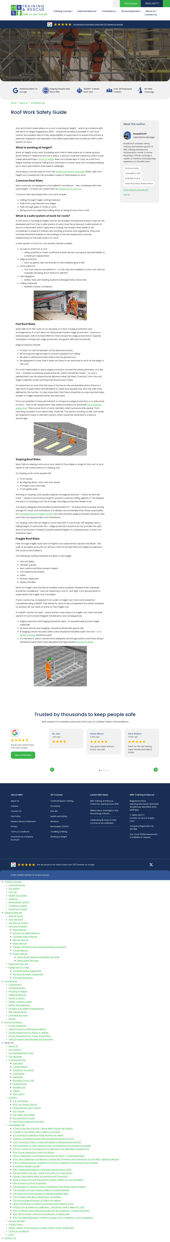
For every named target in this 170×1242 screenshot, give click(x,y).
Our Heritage (15, 1056)
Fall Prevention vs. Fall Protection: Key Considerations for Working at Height (52, 1145)
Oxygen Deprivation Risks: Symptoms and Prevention (40, 1176)
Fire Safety (55, 806)
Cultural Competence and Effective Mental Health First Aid (43, 1138)
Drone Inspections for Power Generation (29, 1036)
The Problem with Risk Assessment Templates (37, 1197)
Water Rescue (20, 953)
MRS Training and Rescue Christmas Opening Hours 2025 (42, 1169)
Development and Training (27, 1107)
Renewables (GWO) (59, 826)
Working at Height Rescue (26, 933)
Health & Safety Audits (20, 1001)
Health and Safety (58, 816)
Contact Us (151, 14)
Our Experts (14, 1049)
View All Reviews (23, 755)
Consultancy (10, 981)
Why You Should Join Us (25, 1104)
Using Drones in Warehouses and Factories (30, 1039)
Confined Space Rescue (25, 936)
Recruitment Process (24, 1118)
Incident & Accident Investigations (26, 1008)
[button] (99, 770)
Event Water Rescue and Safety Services (38, 957)
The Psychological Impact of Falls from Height (37, 1200)
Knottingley (19, 1073)
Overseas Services (18, 1015)
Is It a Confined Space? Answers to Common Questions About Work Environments (55, 1162)
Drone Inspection (13, 1022)
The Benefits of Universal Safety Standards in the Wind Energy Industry (49, 1186)
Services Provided (17, 926)
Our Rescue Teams (18, 922)
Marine (12, 1018)
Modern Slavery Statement (23, 821)
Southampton (20, 1083)
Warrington (19, 1094)
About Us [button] (150, 11)
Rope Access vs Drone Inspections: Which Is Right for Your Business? (48, 1179)
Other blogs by (136, 190)
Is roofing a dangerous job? (27, 1166)
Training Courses (13, 881)
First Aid (54, 811)
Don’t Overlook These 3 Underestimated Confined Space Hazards (47, 1142)
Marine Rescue (20, 940)
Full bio (127, 194)
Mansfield (18, 1077)
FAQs (11, 1234)
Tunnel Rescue (20, 950)
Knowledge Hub (38, 102)
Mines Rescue (20, 943)
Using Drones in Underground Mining (27, 1029)
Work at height (46, 159)
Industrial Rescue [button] (86, 11)
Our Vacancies (20, 1101)
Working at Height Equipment (28, 974)
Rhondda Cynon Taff (23, 1080)
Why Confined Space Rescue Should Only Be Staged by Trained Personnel (51, 1210)
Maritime (54, 821)
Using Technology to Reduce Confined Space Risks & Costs (43, 1203)
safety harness (27, 635)
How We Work (15, 919)
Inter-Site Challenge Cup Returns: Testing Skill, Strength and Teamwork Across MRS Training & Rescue (66, 1159)
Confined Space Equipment (27, 970)
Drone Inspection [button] (130, 11)
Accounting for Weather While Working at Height (38, 1135)
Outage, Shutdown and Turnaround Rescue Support (39, 946)
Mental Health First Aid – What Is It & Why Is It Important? (43, 1173)
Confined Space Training (61, 801)
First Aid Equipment (23, 977)
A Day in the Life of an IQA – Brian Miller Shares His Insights (43, 1128)
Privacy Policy (15, 1224)
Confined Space (16, 885)
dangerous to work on (70, 188)
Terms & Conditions (20, 831)
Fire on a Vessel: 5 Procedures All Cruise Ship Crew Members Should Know (51, 1149)
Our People (18, 1111)
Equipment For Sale (18, 967)
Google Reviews (16, 1221)
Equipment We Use (18, 964)
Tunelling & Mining (58, 831)
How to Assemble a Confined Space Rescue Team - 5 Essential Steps (48, 1155)
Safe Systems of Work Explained (29, 1183)
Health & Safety (16, 998)
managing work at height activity (36, 513)
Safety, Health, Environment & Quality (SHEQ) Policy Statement (41, 1227)
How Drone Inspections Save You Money (33, 1152)
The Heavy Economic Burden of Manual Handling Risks (41, 1193)
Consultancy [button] (109, 11)
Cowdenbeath (20, 1066)
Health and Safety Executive (70, 171)
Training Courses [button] (62, 11)
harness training (84, 642)
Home (13, 102)
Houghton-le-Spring (23, 1070)
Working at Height (58, 836)
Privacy (14, 826)
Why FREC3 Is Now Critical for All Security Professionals (41, 1214)
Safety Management (19, 1005)
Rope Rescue (19, 929)
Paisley (16, 1090)
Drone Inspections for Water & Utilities (28, 1032)
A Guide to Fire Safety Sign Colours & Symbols (36, 1131)
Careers (14, 806)
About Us (24, 102)
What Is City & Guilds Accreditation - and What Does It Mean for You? (49, 1207)
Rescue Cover (15, 916)
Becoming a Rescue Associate (28, 1121)
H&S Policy (15, 816)
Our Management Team (21, 1053)
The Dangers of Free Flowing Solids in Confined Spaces (41, 1190)
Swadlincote (19, 1087)
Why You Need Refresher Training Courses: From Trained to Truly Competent (53, 1217)
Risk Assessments (17, 1011)
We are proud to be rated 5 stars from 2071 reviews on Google (98, 24)
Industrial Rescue (13, 912)
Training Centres (17, 1060)
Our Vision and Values (24, 1114)
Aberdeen (18, 1063)
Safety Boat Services (28, 960)
